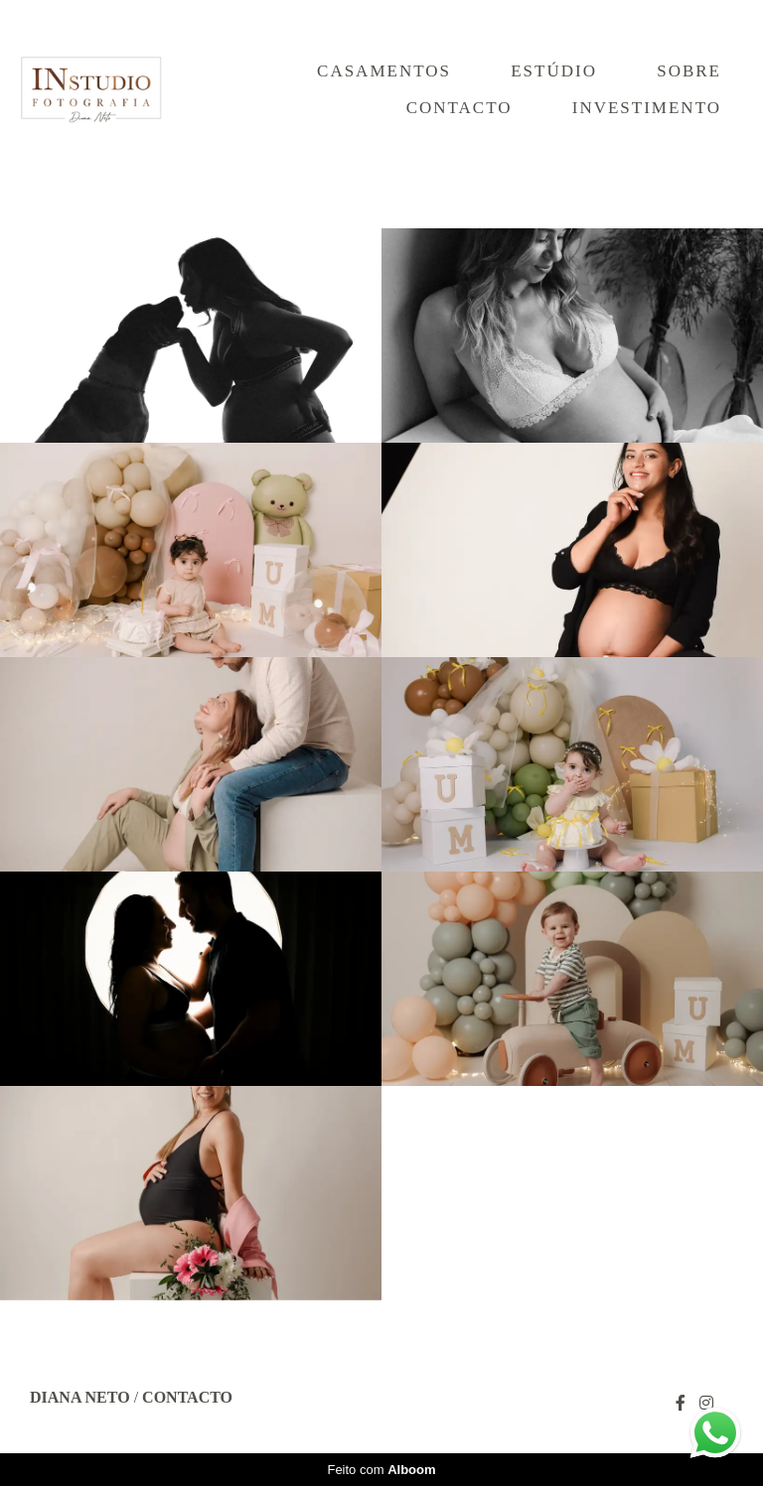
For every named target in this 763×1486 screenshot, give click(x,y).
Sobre (689, 71)
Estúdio (554, 71)
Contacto (459, 107)
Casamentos (384, 71)
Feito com (381, 1469)
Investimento (646, 107)
